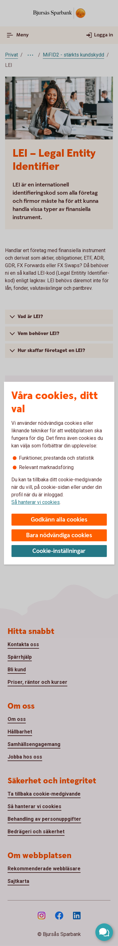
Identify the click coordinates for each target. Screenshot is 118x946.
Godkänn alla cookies (59, 520)
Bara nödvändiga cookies (59, 535)
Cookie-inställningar (59, 551)
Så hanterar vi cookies (35, 502)
